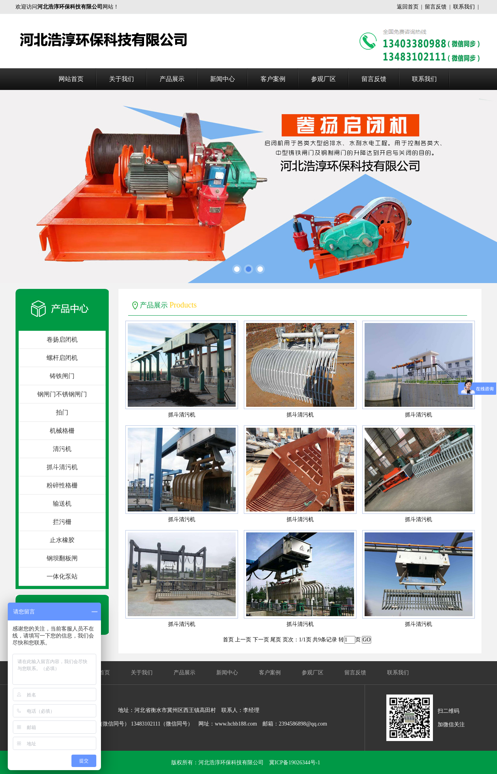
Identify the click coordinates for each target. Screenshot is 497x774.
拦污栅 (62, 521)
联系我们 (464, 7)
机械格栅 (62, 430)
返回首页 (408, 7)
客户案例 (273, 79)
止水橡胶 (62, 540)
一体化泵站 (62, 576)
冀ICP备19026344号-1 (294, 762)
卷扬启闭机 (62, 339)
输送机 (62, 503)
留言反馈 (436, 7)
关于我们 (121, 79)
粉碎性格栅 (62, 485)
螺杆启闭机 (62, 357)
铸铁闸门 (62, 376)
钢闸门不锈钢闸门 (62, 394)
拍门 (62, 412)
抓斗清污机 (62, 467)
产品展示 (172, 79)
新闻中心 (222, 79)
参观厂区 (323, 79)
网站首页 (71, 79)
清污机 (62, 449)
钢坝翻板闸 (62, 558)
